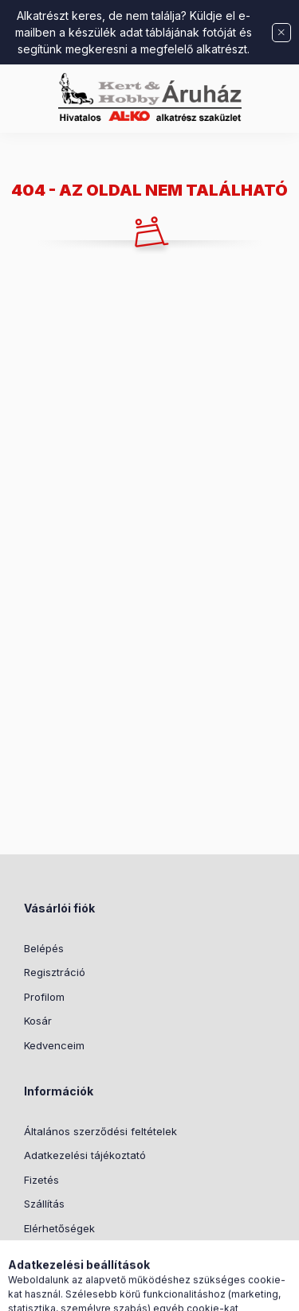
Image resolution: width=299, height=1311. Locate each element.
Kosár (38, 1020)
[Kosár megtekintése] (214, 1291)
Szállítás (44, 1203)
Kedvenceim (54, 1045)
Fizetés (41, 1179)
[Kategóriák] (84, 1291)
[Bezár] (281, 32)
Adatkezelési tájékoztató (85, 1155)
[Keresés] (124, 1291)
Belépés (44, 948)
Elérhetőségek (59, 1228)
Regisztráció (54, 972)
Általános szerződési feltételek (100, 1131)
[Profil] (164, 1291)
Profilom (44, 996)
